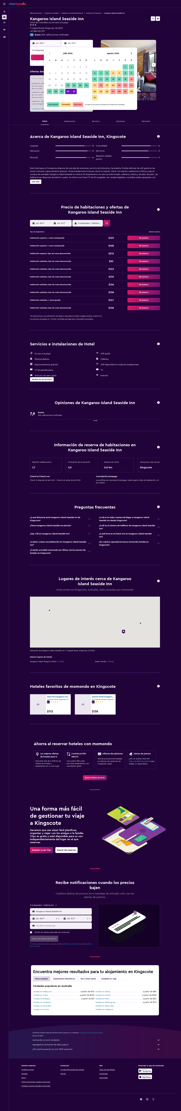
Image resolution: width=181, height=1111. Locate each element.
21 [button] (56, 85)
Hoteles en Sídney (102, 992)
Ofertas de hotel (35, 13)
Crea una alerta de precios (139, 761)
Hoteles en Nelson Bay (104, 1006)
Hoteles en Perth (102, 999)
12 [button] (86, 73)
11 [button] (80, 73)
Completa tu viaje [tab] (109, 979)
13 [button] (50, 79)
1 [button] (61, 67)
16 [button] (68, 79)
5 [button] (86, 67)
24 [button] (74, 85)
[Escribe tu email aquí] (63, 925)
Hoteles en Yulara (41, 995)
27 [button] (50, 91)
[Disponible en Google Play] (145, 1070)
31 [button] (74, 91)
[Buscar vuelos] (4, 11)
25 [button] (80, 85)
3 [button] (74, 67)
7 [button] (55, 73)
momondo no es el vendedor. (96, 1040)
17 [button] (74, 79)
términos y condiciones (71, 944)
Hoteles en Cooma (41, 1009)
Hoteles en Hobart (103, 995)
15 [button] (62, 79)
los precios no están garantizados (91, 1032)
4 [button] (80, 67)
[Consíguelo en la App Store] (145, 1077)
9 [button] (68, 73)
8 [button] (61, 73)
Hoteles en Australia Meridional (72, 13)
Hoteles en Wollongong (105, 1002)
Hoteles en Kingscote (93, 13)
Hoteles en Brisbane (42, 999)
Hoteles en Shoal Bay (42, 1006)
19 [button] (86, 79)
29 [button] (62, 91)
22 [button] (62, 85)
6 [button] (49, 73)
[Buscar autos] (4, 22)
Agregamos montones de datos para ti (96, 1044)
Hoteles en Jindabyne (104, 1009)
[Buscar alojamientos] (4, 17)
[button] (4, 4)
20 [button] (49, 85)
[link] (95, 777)
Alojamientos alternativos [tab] (64, 979)
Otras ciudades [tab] (41, 979)
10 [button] (74, 73)
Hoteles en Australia (51, 13)
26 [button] (86, 85)
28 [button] (56, 91)
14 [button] (56, 79)
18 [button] (80, 79)
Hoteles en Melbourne (43, 992)
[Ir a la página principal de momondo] (17, 4)
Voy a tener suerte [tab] (88, 979)
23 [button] (68, 85)
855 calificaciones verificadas (55, 35)
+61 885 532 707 (37, 31)
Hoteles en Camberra (42, 1002)
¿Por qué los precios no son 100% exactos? (96, 1049)
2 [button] (68, 67)
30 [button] (68, 91)
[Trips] (4, 29)
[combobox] (63, 911)
